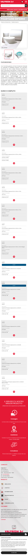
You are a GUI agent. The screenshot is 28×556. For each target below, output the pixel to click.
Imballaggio (8, 484)
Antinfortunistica (9, 495)
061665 (3, 341)
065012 (3, 243)
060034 (3, 169)
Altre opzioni (14, 549)
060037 (3, 304)
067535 (3, 150)
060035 (3, 283)
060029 (3, 187)
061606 (3, 359)
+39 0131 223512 (6, 474)
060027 (3, 113)
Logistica (7, 487)
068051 (3, 262)
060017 (3, 224)
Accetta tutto (14, 552)
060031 (3, 206)
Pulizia (6, 499)
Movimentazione (9, 491)
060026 (3, 132)
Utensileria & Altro (9, 503)
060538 (3, 378)
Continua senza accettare (6, 537)
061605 (3, 322)
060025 (3, 95)
